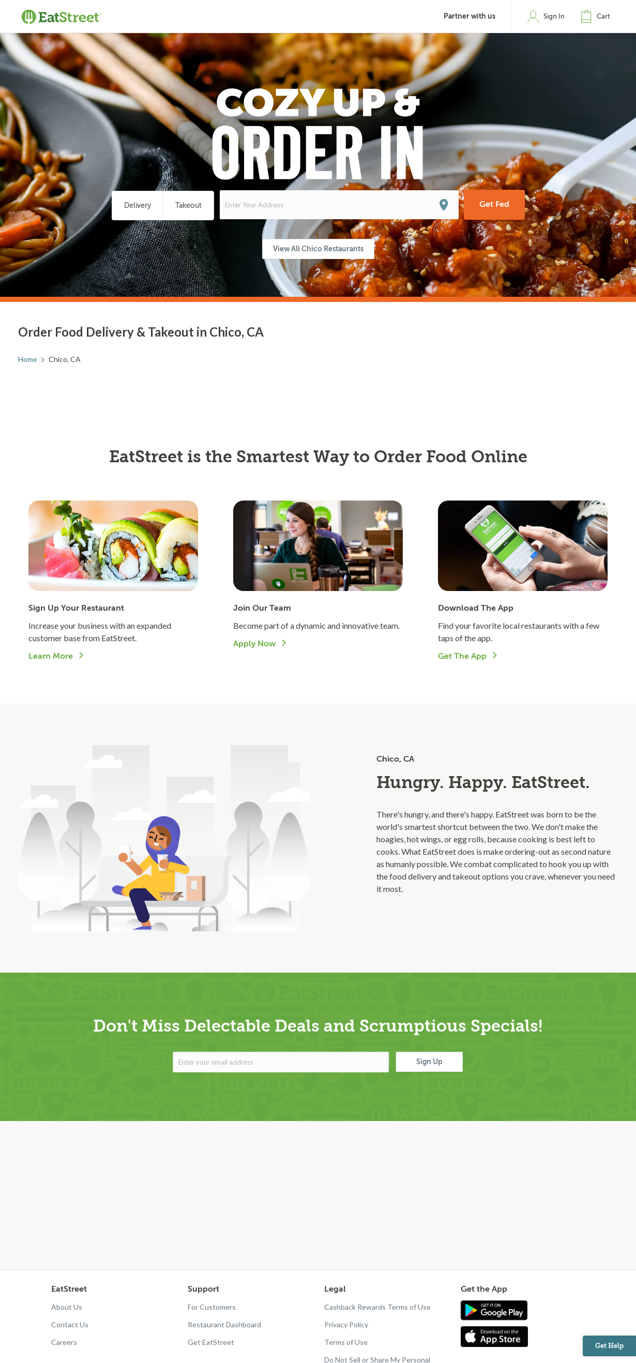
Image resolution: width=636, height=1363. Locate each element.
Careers (64, 1342)
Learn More (50, 656)
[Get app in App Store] (497, 1336)
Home (27, 359)
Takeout (188, 205)
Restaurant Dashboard (224, 1324)
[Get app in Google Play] (494, 1310)
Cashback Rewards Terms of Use (377, 1307)
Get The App (462, 656)
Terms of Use (346, 1342)
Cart (603, 16)
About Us (66, 1307)
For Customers (212, 1307)
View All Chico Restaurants (318, 249)
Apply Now (254, 643)
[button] (597, 16)
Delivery (137, 205)
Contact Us (69, 1324)
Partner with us (469, 16)
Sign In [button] (554, 16)
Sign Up (429, 1061)
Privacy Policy (346, 1324)
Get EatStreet (211, 1342)
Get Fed (494, 204)
